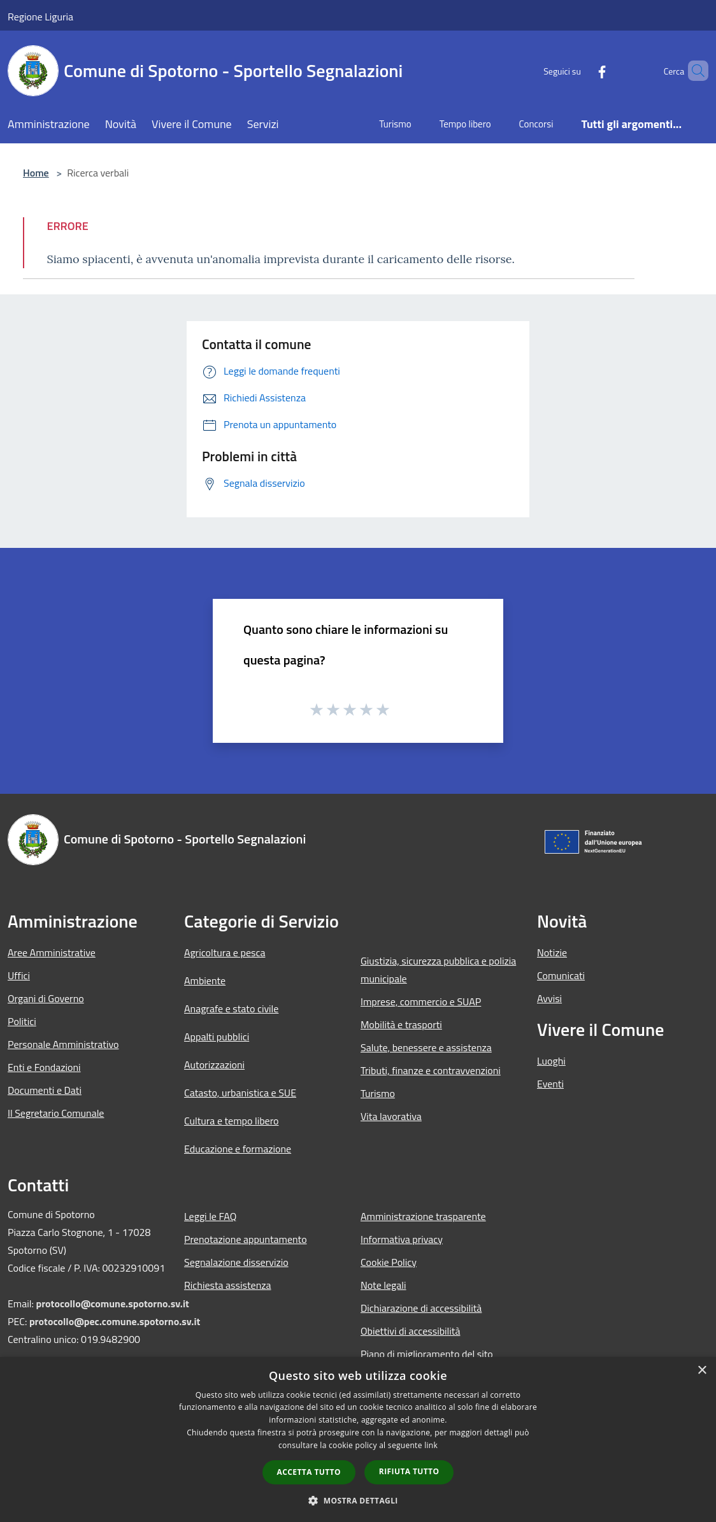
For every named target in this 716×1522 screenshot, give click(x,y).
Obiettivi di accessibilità (410, 1331)
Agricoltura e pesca (224, 952)
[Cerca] (693, 70)
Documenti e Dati (45, 1090)
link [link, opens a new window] (431, 1445)
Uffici (19, 975)
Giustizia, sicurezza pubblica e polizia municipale (438, 969)
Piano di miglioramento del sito (427, 1353)
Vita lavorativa (391, 1116)
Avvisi (549, 998)
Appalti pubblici (216, 1036)
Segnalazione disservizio (236, 1262)
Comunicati (561, 975)
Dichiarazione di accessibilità (421, 1308)
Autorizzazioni (214, 1064)
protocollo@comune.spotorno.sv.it (112, 1303)
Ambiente (205, 980)
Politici (22, 1021)
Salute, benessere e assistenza (426, 1047)
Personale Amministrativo (63, 1044)
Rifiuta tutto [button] (409, 1471)
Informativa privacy (402, 1239)
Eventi (550, 1083)
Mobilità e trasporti (401, 1024)
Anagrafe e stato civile (231, 1008)
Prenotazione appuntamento (245, 1239)
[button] (358, 1500)
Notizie (552, 952)
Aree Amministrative (52, 952)
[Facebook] (580, 70)
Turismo (378, 1093)
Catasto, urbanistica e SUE (240, 1092)
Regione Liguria (40, 16)
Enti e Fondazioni (44, 1067)
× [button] (701, 1370)
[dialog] (358, 1439)
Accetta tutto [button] (309, 1472)
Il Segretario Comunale (56, 1113)
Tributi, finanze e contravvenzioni (431, 1070)
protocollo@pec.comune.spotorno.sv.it (115, 1321)
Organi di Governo (46, 998)
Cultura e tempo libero (231, 1120)
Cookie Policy (389, 1262)
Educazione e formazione (237, 1148)
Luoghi (551, 1060)
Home (36, 172)
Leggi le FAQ (210, 1216)
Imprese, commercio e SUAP (421, 1001)
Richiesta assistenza (227, 1285)
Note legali (383, 1285)
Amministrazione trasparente (423, 1216)
